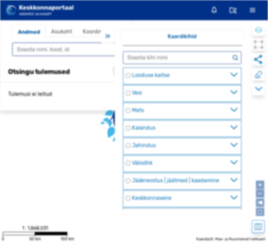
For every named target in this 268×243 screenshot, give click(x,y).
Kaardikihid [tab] (182, 36)
